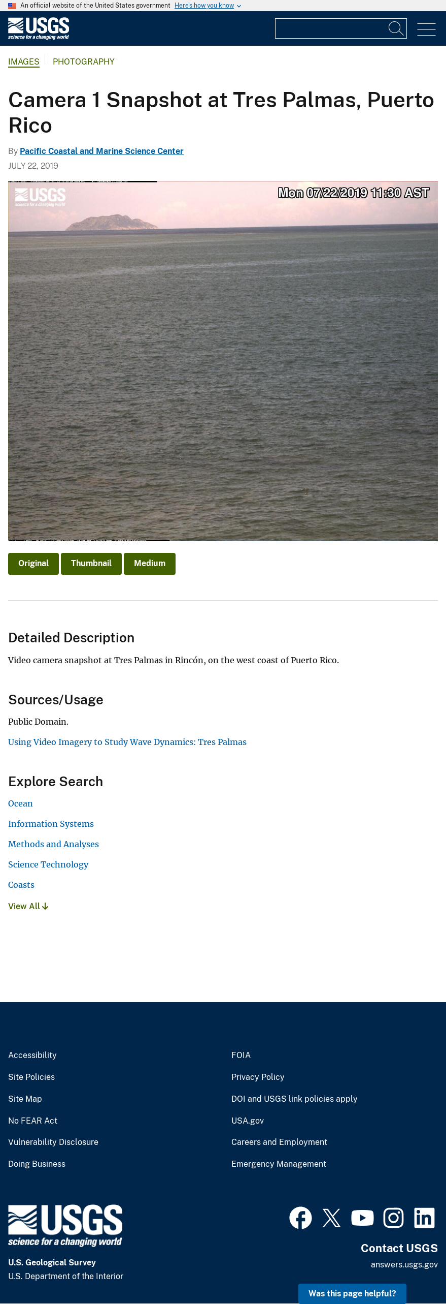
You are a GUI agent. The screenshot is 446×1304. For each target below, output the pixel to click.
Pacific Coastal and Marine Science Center (102, 151)
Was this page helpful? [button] (352, 1293)
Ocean (20, 803)
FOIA (241, 1055)
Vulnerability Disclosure (53, 1142)
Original (33, 563)
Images (24, 62)
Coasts (21, 885)
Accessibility (32, 1055)
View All (28, 906)
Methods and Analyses (53, 844)
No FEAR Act (32, 1121)
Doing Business (36, 1164)
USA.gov (247, 1121)
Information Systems (51, 824)
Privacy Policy (258, 1077)
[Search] (397, 28)
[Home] (38, 37)
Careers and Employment (279, 1142)
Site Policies (31, 1077)
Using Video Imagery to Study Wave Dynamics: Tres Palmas (127, 742)
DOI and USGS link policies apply (294, 1099)
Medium (149, 563)
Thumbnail (91, 563)
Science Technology (48, 864)
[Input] (341, 28)
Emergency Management (278, 1164)
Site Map (25, 1099)
